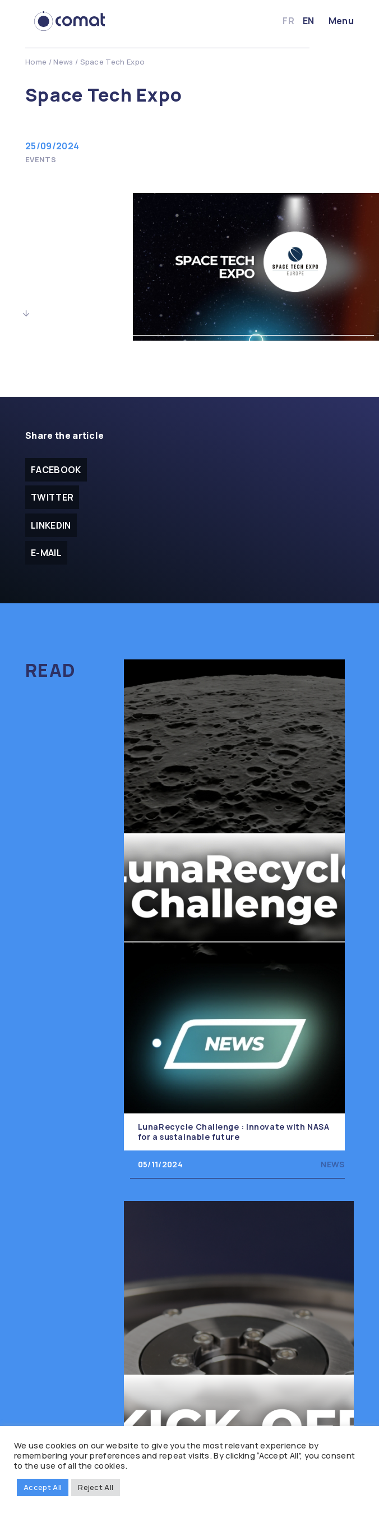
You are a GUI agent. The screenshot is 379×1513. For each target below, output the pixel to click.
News (63, 62)
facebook (56, 470)
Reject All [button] (95, 1487)
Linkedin (51, 525)
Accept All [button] (43, 1487)
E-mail (46, 553)
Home (36, 62)
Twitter (52, 497)
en (309, 21)
